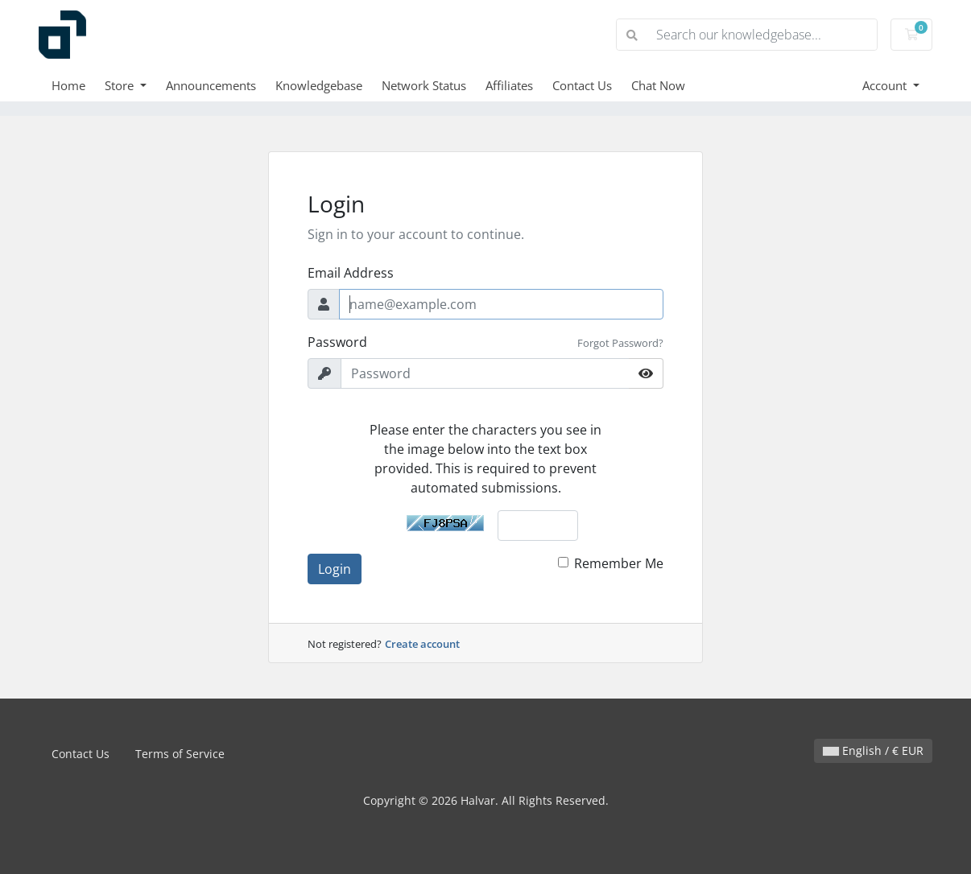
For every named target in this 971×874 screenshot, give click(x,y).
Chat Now (658, 85)
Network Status (424, 85)
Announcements (211, 85)
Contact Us (582, 85)
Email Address (351, 273)
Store (121, 85)
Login (334, 569)
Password (337, 342)
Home (68, 85)
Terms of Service (180, 753)
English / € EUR (873, 750)
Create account (422, 644)
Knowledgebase (318, 85)
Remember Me (618, 563)
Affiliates (509, 85)
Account (886, 85)
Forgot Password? (620, 343)
